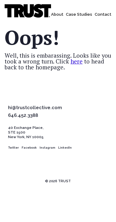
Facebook (29, 147)
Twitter (13, 147)
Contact (103, 14)
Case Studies (79, 14)
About (57, 14)
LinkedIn (65, 147)
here (77, 61)
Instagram (47, 147)
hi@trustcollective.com (35, 107)
